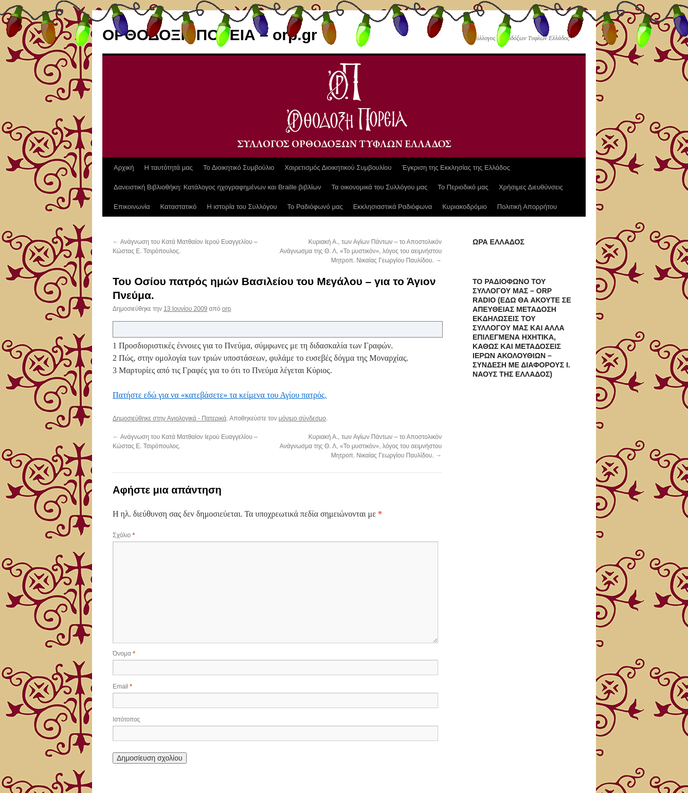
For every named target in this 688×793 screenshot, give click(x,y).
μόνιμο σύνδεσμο (302, 418)
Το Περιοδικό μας (463, 187)
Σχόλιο (124, 535)
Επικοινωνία (132, 206)
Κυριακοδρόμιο (464, 206)
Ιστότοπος (126, 719)
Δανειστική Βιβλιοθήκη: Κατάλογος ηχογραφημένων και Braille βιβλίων (217, 187)
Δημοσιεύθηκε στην (140, 418)
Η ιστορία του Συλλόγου (242, 206)
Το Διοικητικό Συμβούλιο (238, 167)
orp (226, 308)
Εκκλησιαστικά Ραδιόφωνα (392, 206)
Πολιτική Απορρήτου (527, 206)
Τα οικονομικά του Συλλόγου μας (380, 187)
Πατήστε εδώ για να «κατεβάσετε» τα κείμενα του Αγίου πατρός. (220, 395)
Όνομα (124, 653)
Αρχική (124, 167)
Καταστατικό (178, 206)
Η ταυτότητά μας (168, 167)
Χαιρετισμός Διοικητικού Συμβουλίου (337, 167)
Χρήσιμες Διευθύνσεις (531, 187)
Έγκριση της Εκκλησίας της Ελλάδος (456, 167)
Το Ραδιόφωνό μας (315, 206)
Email (122, 686)
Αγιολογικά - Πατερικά (197, 418)
